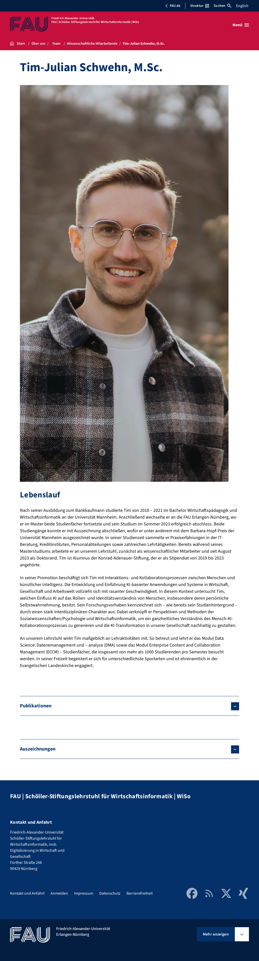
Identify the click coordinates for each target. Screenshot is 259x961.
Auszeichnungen (37, 749)
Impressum (83, 893)
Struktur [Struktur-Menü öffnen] (199, 5)
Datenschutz (109, 893)
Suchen (222, 5)
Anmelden (59, 893)
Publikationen (35, 705)
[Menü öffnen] (241, 25)
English (242, 6)
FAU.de (173, 5)
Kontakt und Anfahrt (27, 893)
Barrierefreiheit (139, 893)
